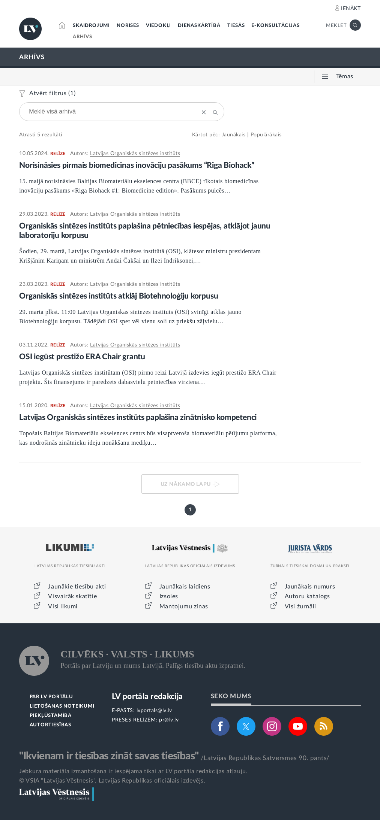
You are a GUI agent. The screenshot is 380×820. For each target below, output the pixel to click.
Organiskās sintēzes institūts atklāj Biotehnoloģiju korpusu (118, 296)
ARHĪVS (82, 36)
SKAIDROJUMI (91, 25)
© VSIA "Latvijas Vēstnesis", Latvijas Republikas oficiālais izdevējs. (112, 781)
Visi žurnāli (300, 606)
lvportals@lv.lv (154, 710)
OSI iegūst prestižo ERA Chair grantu (82, 357)
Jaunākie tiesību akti (77, 587)
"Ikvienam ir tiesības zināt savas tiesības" (108, 756)
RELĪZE (57, 153)
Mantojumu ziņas (183, 606)
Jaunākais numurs (310, 587)
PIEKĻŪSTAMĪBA (51, 715)
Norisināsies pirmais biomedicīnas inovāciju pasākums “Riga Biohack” (138, 165)
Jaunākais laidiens (184, 587)
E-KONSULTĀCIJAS (275, 25)
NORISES (128, 25)
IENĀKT (351, 8)
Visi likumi (63, 606)
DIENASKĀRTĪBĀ (199, 25)
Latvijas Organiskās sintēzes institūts (135, 153)
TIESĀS (236, 25)
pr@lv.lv (169, 720)
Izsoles (168, 596)
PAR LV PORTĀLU (51, 697)
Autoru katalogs (307, 596)
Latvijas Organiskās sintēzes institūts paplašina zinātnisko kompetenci (138, 417)
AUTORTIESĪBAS (50, 725)
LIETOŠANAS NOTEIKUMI (62, 706)
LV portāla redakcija (147, 697)
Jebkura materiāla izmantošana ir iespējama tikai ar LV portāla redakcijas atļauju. (133, 771)
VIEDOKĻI (158, 25)
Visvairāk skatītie (72, 596)
